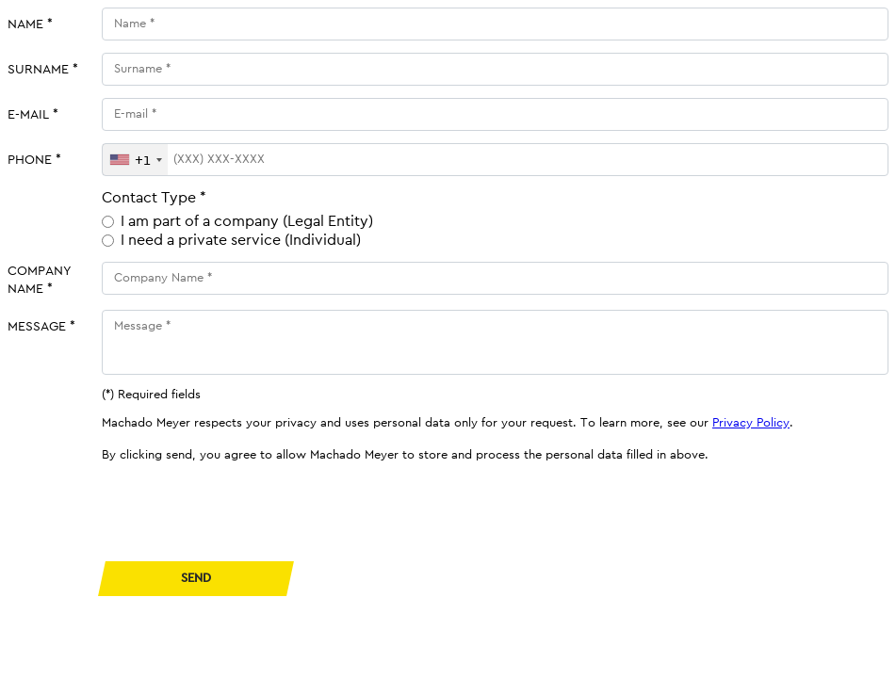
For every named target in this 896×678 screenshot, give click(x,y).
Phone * (34, 160)
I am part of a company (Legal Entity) (247, 221)
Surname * (43, 69)
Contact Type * (154, 197)
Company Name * (40, 280)
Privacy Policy (751, 422)
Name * (30, 24)
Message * (41, 326)
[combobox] (135, 159)
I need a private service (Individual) (241, 240)
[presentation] (245, 512)
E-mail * (33, 114)
